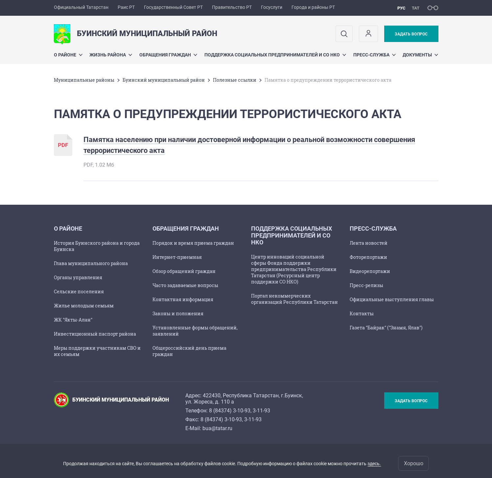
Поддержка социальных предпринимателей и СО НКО (275, 54)
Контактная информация (182, 299)
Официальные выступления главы (392, 299)
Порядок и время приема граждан (193, 243)
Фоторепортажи (368, 257)
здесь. (374, 463)
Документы (420, 54)
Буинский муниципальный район (164, 80)
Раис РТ (126, 7)
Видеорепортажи (370, 271)
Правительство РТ (232, 7)
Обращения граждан (168, 54)
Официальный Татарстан (81, 7)
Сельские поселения (79, 291)
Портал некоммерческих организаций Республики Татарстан (294, 299)
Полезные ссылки (234, 80)
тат (415, 8)
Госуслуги (271, 7)
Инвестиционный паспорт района (95, 334)
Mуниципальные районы (84, 80)
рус (401, 8)
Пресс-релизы (366, 285)
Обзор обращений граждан (184, 271)
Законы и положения (177, 313)
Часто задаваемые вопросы (185, 285)
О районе (68, 54)
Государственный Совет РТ (173, 7)
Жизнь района (110, 54)
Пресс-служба (374, 54)
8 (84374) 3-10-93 (229, 410)
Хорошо (413, 463)
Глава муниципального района (91, 263)
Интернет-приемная (177, 257)
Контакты (362, 313)
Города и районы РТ (313, 7)
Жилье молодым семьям (84, 305)
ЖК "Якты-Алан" (73, 320)
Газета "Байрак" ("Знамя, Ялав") (386, 327)
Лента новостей (368, 243)
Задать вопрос (411, 34)
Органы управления (78, 277)
